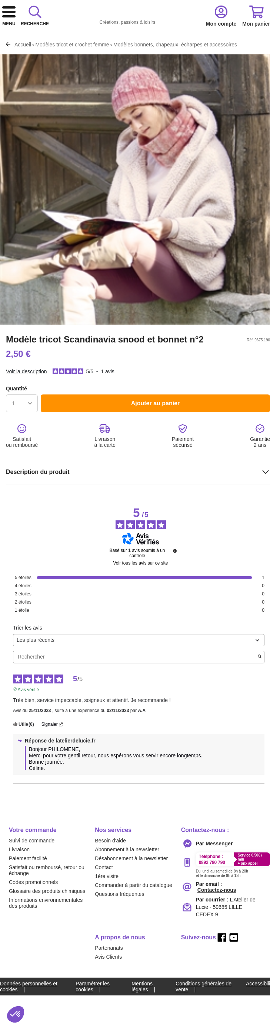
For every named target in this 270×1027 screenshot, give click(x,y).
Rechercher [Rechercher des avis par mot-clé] (135, 696)
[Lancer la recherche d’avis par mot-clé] (260, 696)
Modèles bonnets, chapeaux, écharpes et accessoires (175, 84)
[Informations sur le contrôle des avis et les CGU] (175, 590)
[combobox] (135, 55)
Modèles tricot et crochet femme (72, 84)
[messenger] (219, 882)
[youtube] (234, 976)
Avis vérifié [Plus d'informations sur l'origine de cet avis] (28, 728)
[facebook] (222, 976)
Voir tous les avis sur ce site (140, 602)
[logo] (112, 26)
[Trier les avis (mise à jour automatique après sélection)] (138, 679)
